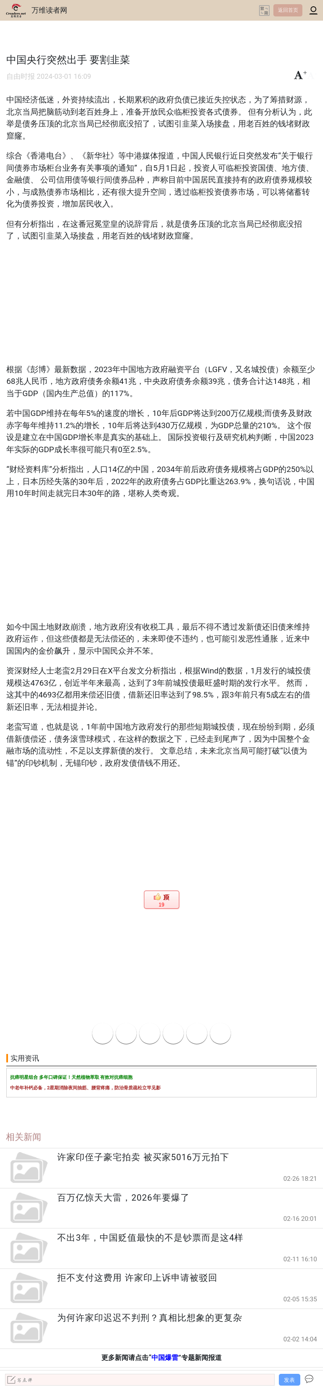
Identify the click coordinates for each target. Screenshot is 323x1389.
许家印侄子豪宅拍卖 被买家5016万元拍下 (143, 1157)
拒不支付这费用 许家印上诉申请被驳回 (137, 1278)
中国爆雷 (164, 1358)
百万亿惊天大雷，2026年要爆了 (123, 1198)
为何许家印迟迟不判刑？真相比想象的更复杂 (149, 1318)
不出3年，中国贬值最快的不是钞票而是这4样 (150, 1238)
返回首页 (288, 10)
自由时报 (20, 76)
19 (161, 905)
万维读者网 (49, 10)
